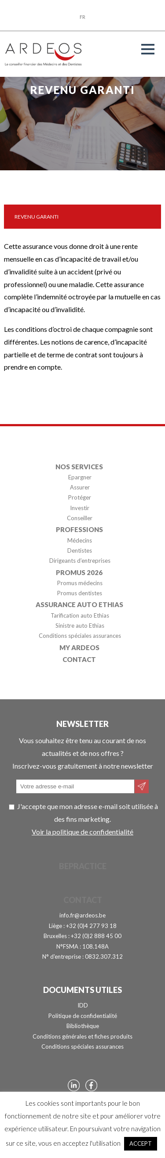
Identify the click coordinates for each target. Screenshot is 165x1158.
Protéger (79, 497)
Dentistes (79, 550)
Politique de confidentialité (82, 1015)
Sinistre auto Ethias (79, 625)
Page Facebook (91, 1085)
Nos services (79, 466)
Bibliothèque (82, 1025)
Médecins (79, 540)
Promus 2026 (79, 572)
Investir (79, 507)
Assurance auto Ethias (79, 604)
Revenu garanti (37, 216)
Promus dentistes (79, 593)
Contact (79, 659)
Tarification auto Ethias (80, 615)
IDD (82, 1005)
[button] (147, 49)
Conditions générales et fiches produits (82, 1036)
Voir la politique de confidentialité (82, 831)
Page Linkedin (74, 1085)
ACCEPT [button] (140, 1143)
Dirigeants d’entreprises (79, 561)
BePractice (82, 866)
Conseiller (79, 518)
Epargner (80, 477)
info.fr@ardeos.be (82, 915)
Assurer (80, 487)
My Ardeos (79, 647)
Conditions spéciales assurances (80, 636)
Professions (79, 529)
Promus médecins (80, 582)
